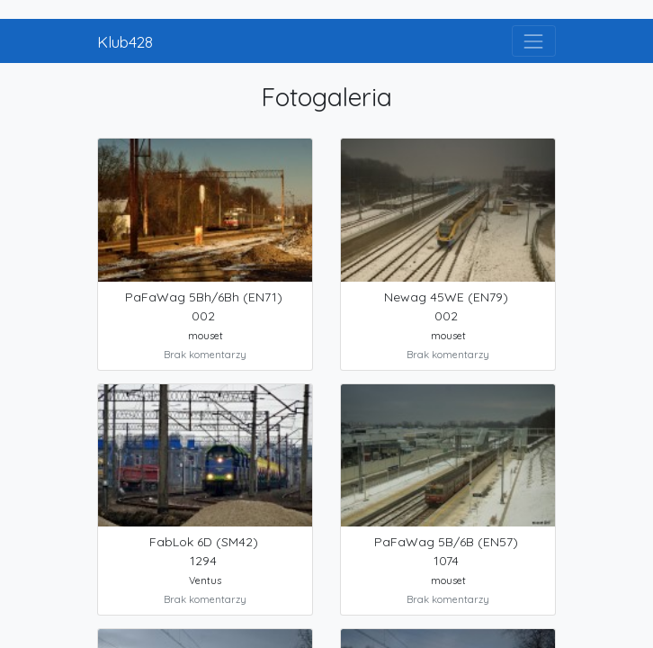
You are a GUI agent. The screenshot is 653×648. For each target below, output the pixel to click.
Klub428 (125, 41)
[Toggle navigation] (534, 41)
